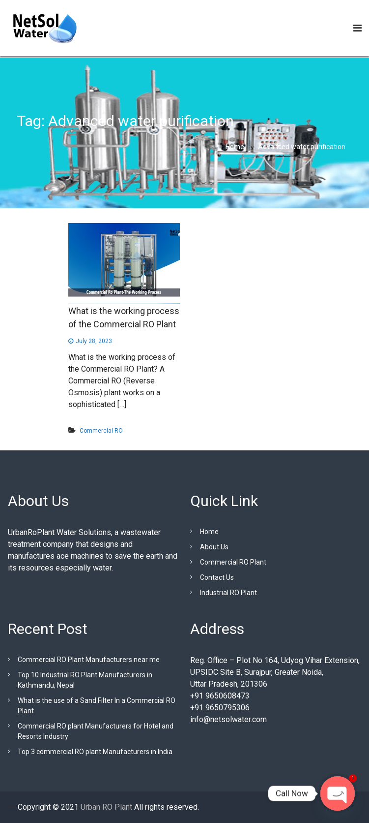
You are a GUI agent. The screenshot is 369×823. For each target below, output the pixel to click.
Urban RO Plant (105, 807)
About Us (214, 547)
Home (209, 532)
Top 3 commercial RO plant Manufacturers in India (95, 752)
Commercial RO (101, 430)
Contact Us (217, 577)
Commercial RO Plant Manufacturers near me (89, 660)
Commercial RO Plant (233, 562)
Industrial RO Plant (228, 593)
